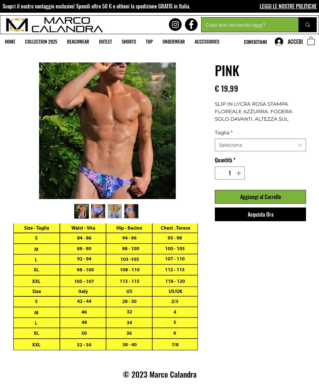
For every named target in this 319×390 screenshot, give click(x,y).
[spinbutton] (230, 173)
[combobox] (260, 145)
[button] (311, 40)
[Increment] (239, 173)
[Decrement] (220, 173)
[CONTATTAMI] (256, 41)
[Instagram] (175, 24)
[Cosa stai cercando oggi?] (245, 25)
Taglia (224, 132)
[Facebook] (191, 24)
